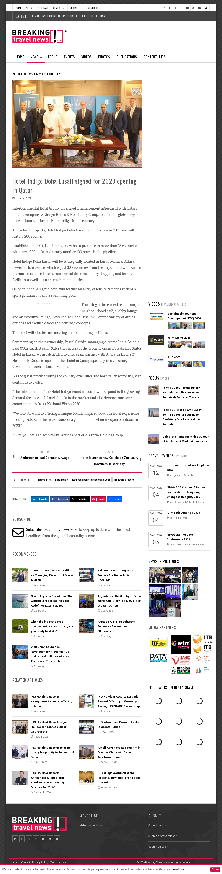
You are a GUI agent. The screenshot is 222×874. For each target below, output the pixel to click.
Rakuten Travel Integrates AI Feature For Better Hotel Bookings (117, 575)
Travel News (35, 74)
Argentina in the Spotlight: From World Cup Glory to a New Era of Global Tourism (119, 600)
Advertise (59, 8)
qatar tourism (45, 480)
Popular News (194, 163)
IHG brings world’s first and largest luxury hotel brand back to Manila (119, 777)
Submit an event (158, 846)
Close (215, 869)
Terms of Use (58, 862)
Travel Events (161, 455)
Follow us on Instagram (170, 687)
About (30, 8)
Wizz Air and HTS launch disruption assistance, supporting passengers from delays (185, 281)
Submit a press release (162, 836)
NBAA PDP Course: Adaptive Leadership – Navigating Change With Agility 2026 (186, 492)
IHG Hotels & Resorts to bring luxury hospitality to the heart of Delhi (52, 752)
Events (69, 57)
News (36, 58)
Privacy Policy (40, 862)
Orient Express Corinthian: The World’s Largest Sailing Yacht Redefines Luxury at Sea (52, 600)
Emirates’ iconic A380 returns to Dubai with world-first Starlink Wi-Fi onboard (185, 179)
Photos (104, 57)
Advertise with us (91, 825)
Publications (127, 57)
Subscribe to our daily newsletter (52, 529)
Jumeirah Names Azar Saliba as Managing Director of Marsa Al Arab (52, 575)
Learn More (177, 869)
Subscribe (92, 8)
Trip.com (174, 357)
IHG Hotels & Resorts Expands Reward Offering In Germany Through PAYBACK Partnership (119, 701)
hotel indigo (61, 480)
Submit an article (158, 825)
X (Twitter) (80, 499)
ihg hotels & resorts (124, 480)
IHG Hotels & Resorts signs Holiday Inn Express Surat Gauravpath (49, 726)
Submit (76, 8)
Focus (52, 57)
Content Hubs (155, 57)
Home (18, 8)
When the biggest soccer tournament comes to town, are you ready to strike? (52, 626)
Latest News (163, 163)
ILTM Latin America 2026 (183, 512)
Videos (86, 57)
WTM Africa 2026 (179, 337)
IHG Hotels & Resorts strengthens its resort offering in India (51, 701)
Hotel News (54, 74)
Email (98, 499)
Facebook (60, 499)
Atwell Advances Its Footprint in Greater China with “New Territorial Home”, (119, 752)
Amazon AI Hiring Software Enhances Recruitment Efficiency (116, 626)
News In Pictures (163, 561)
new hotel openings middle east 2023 (91, 480)
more (114, 499)
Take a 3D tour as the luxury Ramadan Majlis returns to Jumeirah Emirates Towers (181, 392)
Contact (43, 8)
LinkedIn (40, 499)
